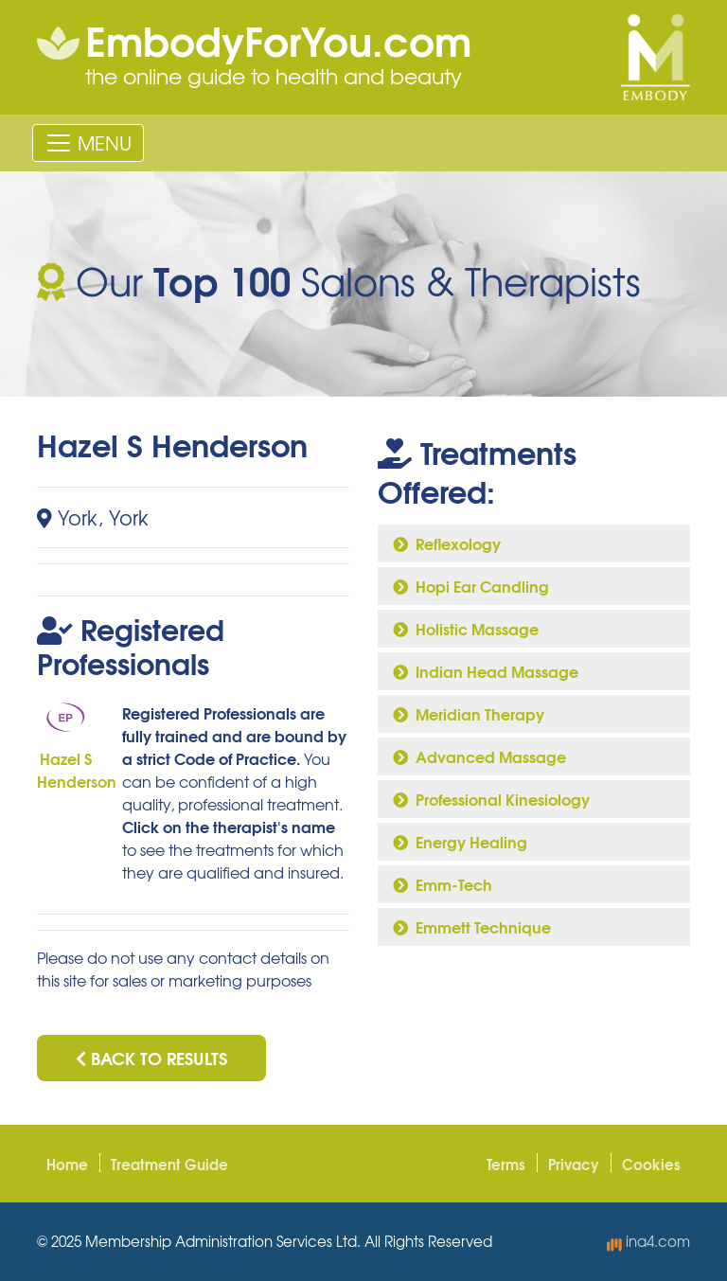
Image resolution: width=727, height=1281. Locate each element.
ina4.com (648, 1241)
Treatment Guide (169, 1163)
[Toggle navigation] (88, 143)
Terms (506, 1163)
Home (67, 1163)
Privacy (573, 1163)
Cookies (651, 1163)
